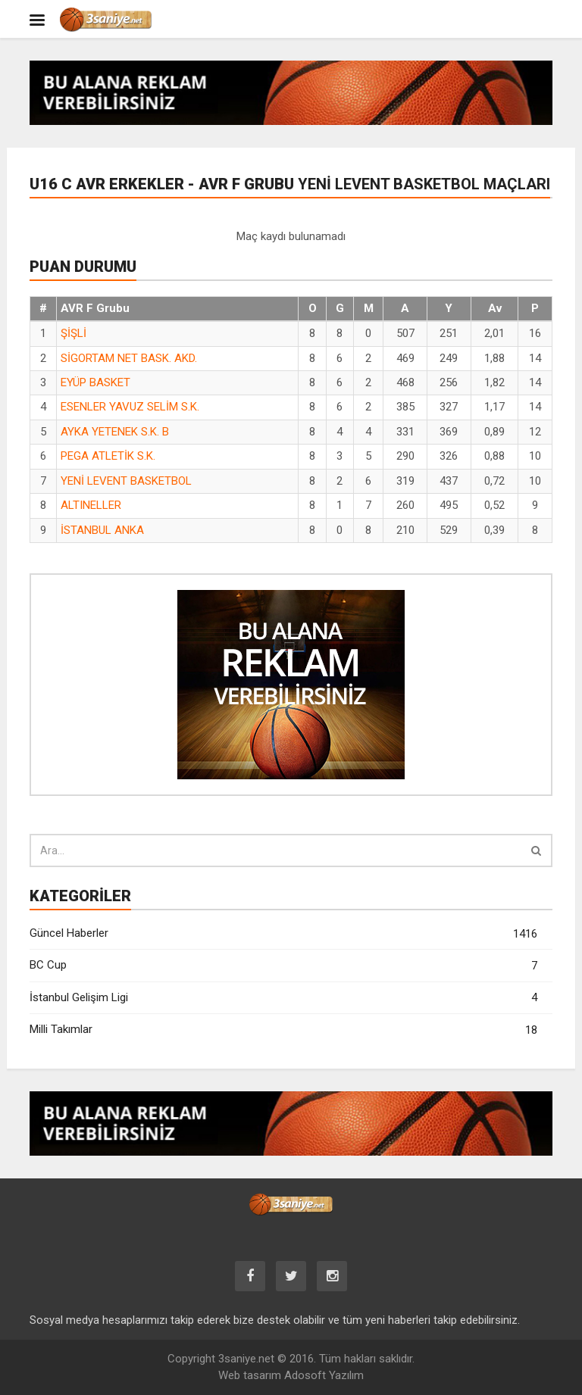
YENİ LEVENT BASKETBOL (126, 481)
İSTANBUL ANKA (102, 530)
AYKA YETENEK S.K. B (115, 431)
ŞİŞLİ (73, 333)
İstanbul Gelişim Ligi (283, 998)
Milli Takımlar (283, 1030)
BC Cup (283, 966)
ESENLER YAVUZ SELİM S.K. (130, 407)
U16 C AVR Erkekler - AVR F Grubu (290, 184)
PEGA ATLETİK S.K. (108, 456)
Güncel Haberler (283, 934)
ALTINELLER (91, 505)
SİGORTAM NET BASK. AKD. (129, 358)
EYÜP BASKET (95, 382)
